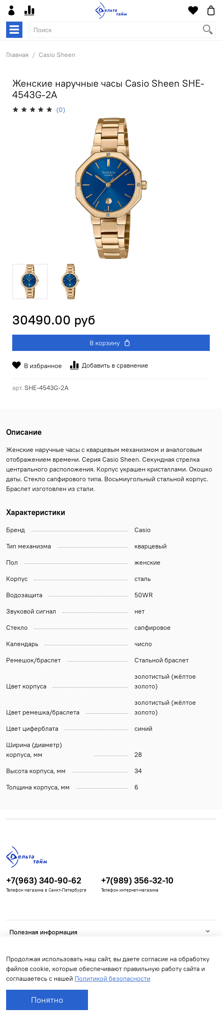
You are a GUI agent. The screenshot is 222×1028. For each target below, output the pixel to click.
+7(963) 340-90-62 (43, 880)
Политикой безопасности (112, 978)
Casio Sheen (57, 54)
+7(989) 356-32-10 (137, 880)
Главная (17, 54)
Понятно (47, 1000)
